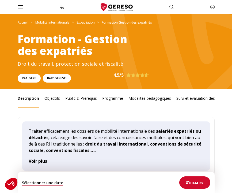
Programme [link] (112, 98)
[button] (11, 183)
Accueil (23, 22)
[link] (194, 182)
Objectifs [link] (52, 98)
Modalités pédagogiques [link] (149, 98)
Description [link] (28, 98)
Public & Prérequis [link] (81, 98)
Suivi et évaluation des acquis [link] (201, 98)
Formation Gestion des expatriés (127, 22)
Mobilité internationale (52, 22)
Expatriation (86, 22)
